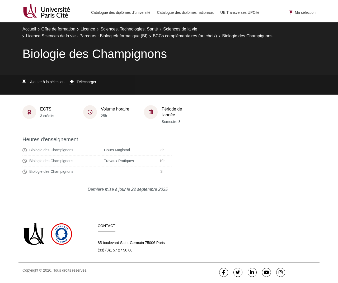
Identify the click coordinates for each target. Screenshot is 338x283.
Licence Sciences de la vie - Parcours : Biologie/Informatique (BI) (87, 36)
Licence (88, 29)
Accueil (29, 29)
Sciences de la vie (180, 29)
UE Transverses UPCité (239, 12)
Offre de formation (58, 29)
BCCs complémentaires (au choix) (185, 36)
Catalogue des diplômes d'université (120, 12)
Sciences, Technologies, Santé (129, 29)
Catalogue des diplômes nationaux (185, 12)
